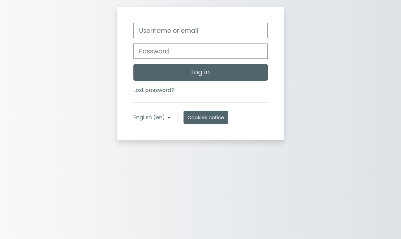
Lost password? (153, 90)
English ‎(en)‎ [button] (149, 117)
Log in (200, 72)
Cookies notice (206, 117)
